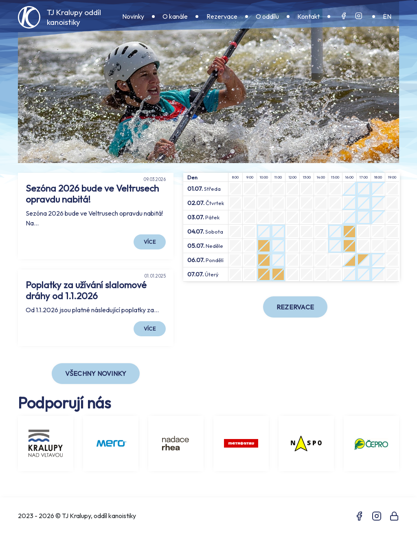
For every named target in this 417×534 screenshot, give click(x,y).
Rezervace (221, 16)
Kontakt (308, 16)
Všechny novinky (96, 373)
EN (387, 16)
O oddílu (267, 16)
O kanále (175, 16)
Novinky (133, 16)
